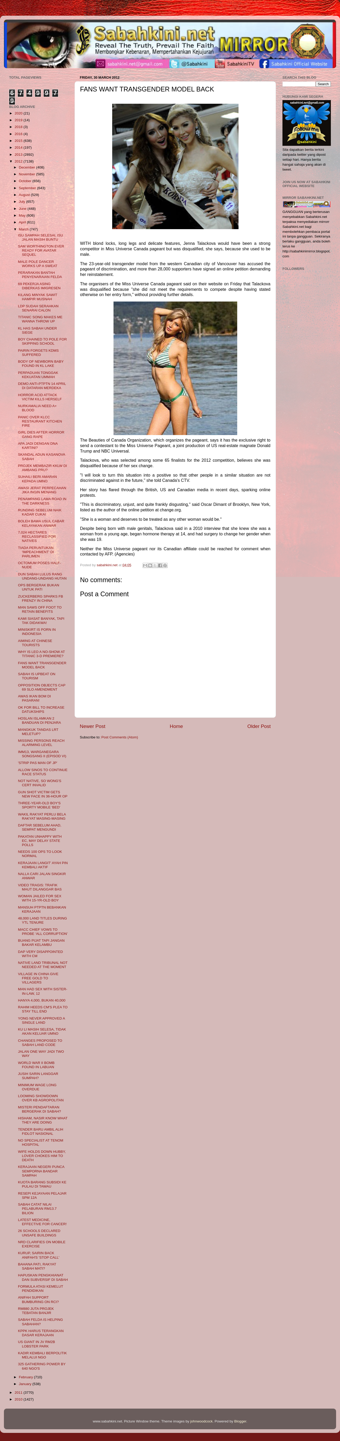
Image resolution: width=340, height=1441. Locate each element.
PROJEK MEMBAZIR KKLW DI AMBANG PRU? (42, 468)
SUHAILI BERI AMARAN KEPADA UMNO (37, 479)
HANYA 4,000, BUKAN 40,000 (41, 1000)
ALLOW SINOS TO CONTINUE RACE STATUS (42, 772)
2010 (19, 1399)
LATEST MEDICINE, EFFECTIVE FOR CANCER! (42, 1222)
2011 (19, 1392)
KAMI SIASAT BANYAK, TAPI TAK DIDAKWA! (41, 621)
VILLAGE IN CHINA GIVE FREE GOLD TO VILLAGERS (38, 978)
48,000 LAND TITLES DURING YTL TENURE (42, 920)
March (24, 229)
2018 (19, 127)
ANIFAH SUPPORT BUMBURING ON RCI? (38, 1299)
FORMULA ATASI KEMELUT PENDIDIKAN (40, 1288)
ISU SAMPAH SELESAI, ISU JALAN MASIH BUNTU (40, 237)
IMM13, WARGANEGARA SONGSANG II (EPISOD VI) (42, 754)
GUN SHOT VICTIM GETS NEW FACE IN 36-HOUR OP (42, 794)
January (25, 1384)
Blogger (240, 1421)
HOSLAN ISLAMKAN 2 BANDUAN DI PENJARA (39, 720)
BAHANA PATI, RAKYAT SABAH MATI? (37, 1266)
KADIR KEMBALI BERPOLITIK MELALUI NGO (42, 1355)
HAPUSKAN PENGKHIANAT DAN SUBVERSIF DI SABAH (43, 1277)
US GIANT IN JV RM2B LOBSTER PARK (36, 1344)
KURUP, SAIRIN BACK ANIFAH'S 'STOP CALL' (38, 1255)
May (22, 215)
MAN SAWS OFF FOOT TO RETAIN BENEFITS (40, 609)
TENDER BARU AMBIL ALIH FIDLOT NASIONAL (40, 1131)
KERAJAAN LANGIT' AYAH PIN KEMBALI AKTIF (43, 865)
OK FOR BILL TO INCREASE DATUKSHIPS (41, 709)
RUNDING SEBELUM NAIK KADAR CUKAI (40, 512)
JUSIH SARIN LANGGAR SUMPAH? (38, 1076)
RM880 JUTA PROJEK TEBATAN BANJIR (36, 1311)
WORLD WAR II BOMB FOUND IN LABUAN (36, 1065)
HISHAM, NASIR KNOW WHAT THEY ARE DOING (42, 1120)
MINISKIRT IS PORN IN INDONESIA (37, 632)
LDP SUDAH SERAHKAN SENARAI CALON (38, 308)
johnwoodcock (201, 1421)
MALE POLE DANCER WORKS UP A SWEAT (37, 264)
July (22, 202)
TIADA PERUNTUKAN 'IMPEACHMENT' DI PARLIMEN (36, 552)
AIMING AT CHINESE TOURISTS (35, 643)
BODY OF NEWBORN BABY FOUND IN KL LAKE (41, 364)
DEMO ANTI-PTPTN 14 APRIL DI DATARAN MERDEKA (42, 386)
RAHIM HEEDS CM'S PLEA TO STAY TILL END (43, 1009)
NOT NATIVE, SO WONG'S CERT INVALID (39, 783)
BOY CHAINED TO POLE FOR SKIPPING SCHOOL (42, 341)
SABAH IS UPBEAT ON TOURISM (36, 676)
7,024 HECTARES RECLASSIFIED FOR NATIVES (37, 536)
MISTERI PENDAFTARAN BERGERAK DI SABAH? (39, 1109)
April (23, 222)
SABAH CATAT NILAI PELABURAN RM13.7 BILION (37, 1208)
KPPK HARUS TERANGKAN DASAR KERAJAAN (41, 1333)
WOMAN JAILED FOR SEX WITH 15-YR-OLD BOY (39, 898)
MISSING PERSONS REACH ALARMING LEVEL (41, 743)
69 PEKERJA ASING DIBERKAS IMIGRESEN (39, 286)
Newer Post (92, 726)
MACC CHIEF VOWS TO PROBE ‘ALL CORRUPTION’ (43, 932)
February (26, 1377)
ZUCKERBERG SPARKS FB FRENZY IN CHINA (40, 598)
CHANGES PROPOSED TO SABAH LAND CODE (40, 1043)
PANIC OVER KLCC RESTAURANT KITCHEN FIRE (40, 421)
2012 (19, 161)
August (25, 195)
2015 (19, 141)
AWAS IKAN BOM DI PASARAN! (34, 698)
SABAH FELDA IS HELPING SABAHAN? (40, 1322)
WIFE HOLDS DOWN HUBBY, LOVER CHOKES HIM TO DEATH (42, 1156)
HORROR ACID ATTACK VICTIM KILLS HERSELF (40, 397)
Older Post (259, 726)
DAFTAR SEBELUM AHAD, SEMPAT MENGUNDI (39, 827)
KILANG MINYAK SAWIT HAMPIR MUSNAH (37, 297)
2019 (19, 120)
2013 (19, 155)
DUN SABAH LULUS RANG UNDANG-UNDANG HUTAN (42, 576)
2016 (19, 134)
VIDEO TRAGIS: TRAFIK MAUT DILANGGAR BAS (40, 887)
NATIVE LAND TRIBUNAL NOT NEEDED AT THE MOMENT (42, 965)
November (27, 174)
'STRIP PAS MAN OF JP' (37, 763)
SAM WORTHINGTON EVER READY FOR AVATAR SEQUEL (41, 250)
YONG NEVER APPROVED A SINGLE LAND (41, 1020)
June (23, 209)
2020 (19, 113)
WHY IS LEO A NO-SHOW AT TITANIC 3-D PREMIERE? (41, 654)
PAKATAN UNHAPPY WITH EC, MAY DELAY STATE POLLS (40, 841)
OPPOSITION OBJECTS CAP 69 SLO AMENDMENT (41, 687)
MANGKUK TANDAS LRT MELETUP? (38, 732)
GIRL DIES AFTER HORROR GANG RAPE (41, 434)
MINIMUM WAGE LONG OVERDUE (37, 1087)
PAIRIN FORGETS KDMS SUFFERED (38, 353)
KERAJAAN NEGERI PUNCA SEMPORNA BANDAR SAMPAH (41, 1171)
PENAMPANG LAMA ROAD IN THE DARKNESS (42, 501)
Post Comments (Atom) (119, 737)
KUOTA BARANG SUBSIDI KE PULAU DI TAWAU (42, 1184)
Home (176, 726)
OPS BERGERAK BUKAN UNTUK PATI (38, 587)
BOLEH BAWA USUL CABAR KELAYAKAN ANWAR (41, 523)
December (27, 167)
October (25, 181)
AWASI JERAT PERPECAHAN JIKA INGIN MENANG (42, 490)
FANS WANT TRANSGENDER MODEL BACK (42, 665)
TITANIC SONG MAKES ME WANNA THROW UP (40, 319)
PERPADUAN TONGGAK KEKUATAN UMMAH (38, 375)
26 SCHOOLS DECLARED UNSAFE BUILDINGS (39, 1233)
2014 (19, 147)
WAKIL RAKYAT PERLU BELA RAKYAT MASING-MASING (42, 816)
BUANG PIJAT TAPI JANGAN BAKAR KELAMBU (41, 943)
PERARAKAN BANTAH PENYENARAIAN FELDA (40, 275)
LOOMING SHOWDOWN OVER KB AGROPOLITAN (41, 1098)
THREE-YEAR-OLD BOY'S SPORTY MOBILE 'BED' (39, 805)
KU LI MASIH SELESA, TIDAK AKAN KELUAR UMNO (42, 1031)
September (28, 188)
